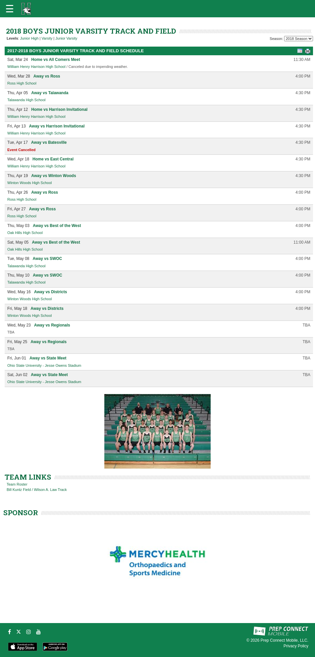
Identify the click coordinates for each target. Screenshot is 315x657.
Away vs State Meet (48, 358)
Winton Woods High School (29, 183)
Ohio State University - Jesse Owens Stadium (44, 365)
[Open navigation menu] (9, 8)
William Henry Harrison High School (36, 67)
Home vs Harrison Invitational (59, 109)
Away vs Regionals (52, 325)
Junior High (29, 38)
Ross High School (21, 83)
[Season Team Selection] (298, 38)
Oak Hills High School (25, 233)
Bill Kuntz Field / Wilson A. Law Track (37, 490)
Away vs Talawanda (49, 93)
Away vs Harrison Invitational (56, 126)
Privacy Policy (295, 646)
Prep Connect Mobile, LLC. (284, 640)
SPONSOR (20, 512)
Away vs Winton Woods (53, 175)
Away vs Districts (50, 292)
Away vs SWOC (47, 258)
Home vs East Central (53, 159)
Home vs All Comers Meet (55, 59)
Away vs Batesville (49, 142)
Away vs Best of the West (57, 225)
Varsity (47, 38)
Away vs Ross (46, 76)
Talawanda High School (26, 100)
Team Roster (17, 484)
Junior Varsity (66, 38)
